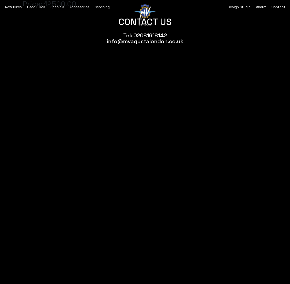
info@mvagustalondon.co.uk (145, 41)
